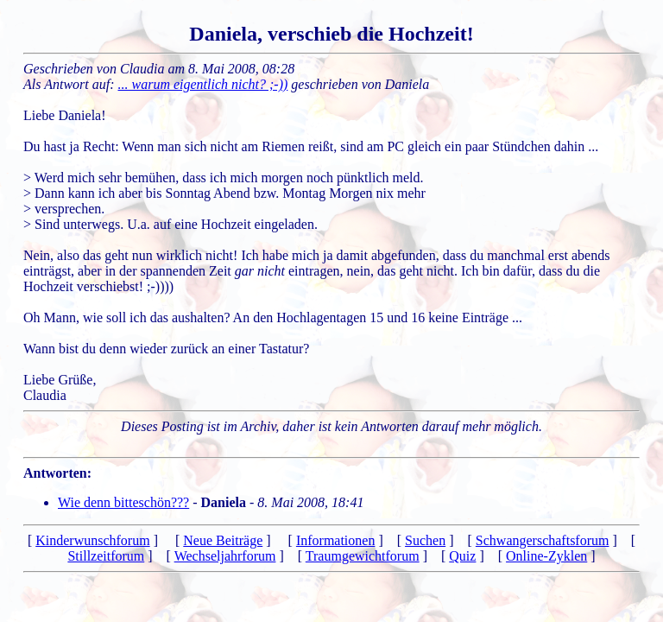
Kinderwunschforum (92, 540)
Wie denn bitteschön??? (123, 502)
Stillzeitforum (105, 556)
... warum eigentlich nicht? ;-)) (203, 84)
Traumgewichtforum (363, 556)
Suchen (425, 540)
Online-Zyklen (546, 556)
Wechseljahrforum (225, 556)
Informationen (336, 540)
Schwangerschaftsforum (542, 540)
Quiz (462, 556)
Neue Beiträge (222, 540)
